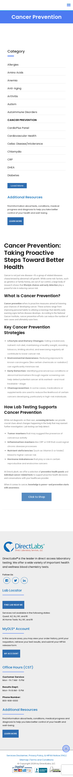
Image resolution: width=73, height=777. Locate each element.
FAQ (63, 755)
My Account (11, 653)
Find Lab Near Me (13, 604)
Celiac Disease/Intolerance (25, 144)
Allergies (12, 65)
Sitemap (24, 759)
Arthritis (12, 96)
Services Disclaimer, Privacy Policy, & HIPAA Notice (33, 755)
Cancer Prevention (22, 120)
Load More (17, 185)
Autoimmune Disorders (22, 112)
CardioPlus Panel (18, 128)
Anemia (12, 80)
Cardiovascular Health (21, 136)
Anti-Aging (14, 88)
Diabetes (13, 175)
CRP (10, 159)
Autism (11, 104)
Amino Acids (15, 72)
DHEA (11, 167)
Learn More (15, 221)
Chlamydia (14, 152)
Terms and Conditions (42, 759)
